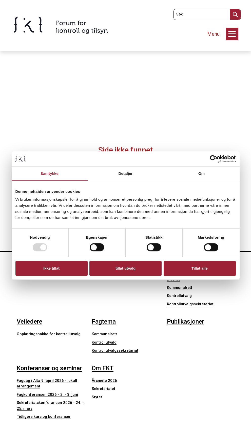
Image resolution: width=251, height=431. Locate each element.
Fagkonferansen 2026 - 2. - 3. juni (47, 394)
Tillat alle (199, 268)
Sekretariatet (103, 388)
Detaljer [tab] (126, 173)
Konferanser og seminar (49, 368)
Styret (97, 397)
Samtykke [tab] (50, 173)
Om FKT (102, 368)
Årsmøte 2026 (104, 380)
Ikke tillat (51, 268)
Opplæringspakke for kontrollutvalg (49, 334)
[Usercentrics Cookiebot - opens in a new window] (213, 159)
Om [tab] (201, 173)
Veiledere (29, 321)
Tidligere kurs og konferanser (44, 416)
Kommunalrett (179, 287)
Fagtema (104, 321)
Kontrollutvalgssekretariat (190, 304)
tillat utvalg (125, 268)
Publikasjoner (185, 321)
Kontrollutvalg (179, 295)
